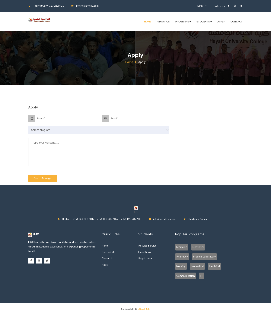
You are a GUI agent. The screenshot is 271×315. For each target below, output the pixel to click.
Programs (183, 21)
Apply (221, 21)
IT (201, 275)
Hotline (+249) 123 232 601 (46, 5)
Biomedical (197, 266)
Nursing (181, 266)
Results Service (147, 245)
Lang (202, 5)
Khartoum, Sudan (195, 218)
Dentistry (198, 246)
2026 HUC (144, 308)
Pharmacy (182, 256)
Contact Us (108, 252)
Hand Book (144, 252)
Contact (237, 21)
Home (147, 21)
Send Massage (43, 178)
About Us (163, 21)
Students (204, 21)
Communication (185, 275)
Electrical (214, 266)
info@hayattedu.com (85, 5)
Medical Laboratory (204, 256)
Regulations (145, 258)
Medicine (181, 246)
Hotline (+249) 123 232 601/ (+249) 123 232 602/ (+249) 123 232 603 (99, 218)
